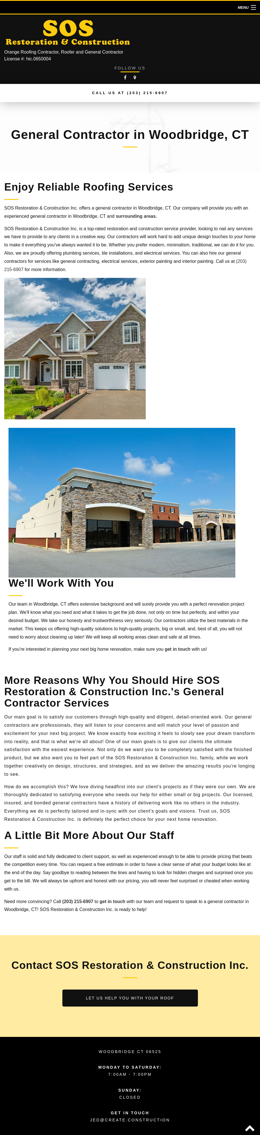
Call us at (130, 93)
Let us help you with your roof (130, 998)
